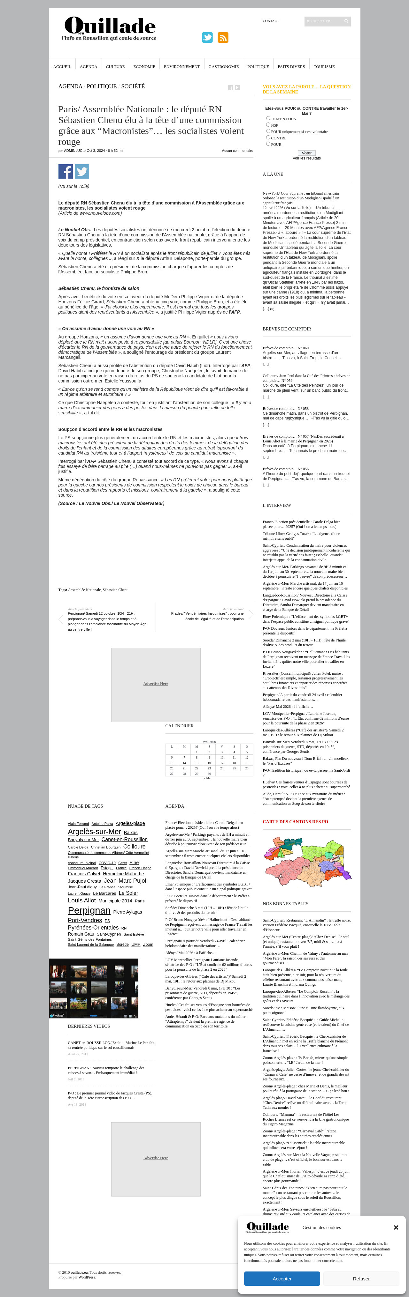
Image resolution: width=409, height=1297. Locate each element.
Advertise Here (155, 683)
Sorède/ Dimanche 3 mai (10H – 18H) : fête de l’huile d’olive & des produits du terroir (304, 642)
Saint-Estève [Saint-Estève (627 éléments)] (134, 934)
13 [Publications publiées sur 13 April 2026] (172, 763)
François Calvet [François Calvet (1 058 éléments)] (84, 873)
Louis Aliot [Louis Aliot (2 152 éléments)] (82, 900)
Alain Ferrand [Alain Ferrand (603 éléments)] (78, 824)
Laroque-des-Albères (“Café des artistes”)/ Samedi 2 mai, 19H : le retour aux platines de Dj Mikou (303, 732)
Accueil (62, 66)
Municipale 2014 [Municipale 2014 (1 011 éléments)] (115, 900)
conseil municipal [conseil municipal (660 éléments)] (82, 863)
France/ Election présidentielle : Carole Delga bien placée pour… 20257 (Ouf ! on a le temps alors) (302, 524)
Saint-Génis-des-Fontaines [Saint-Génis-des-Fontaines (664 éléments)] (90, 939)
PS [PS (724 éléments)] (107, 921)
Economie (144, 66)
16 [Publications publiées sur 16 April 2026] (209, 763)
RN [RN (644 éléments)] (124, 928)
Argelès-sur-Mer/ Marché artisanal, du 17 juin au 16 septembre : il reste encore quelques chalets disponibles (305, 585)
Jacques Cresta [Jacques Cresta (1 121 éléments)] (84, 881)
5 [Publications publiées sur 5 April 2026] (247, 752)
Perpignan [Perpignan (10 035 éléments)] (89, 910)
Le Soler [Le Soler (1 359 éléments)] (128, 893)
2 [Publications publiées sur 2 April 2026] (209, 752)
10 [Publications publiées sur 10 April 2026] (221, 757)
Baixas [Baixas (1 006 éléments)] (131, 832)
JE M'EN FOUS (283, 119)
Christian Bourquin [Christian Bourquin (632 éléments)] (106, 847)
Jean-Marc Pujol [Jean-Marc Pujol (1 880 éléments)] (125, 880)
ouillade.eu (79, 1272)
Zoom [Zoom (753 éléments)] (148, 944)
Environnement (182, 66)
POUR (276, 144)
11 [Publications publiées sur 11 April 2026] (234, 757)
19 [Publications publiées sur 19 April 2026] (246, 763)
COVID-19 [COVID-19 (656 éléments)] (107, 863)
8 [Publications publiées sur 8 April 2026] (196, 757)
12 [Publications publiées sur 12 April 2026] (246, 757)
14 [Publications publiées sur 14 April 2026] (184, 763)
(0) (272, 309)
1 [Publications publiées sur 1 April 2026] (196, 752)
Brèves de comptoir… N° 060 (286, 348)
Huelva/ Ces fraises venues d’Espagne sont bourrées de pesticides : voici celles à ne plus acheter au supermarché (306, 784)
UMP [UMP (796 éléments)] (135, 944)
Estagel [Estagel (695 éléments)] (107, 868)
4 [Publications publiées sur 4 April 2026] (234, 752)
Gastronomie (224, 66)
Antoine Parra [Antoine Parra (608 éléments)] (102, 824)
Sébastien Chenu (115, 590)
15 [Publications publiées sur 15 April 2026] (196, 763)
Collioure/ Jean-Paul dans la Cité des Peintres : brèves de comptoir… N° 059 (307, 378)
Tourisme (324, 66)
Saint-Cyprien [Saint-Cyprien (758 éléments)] (109, 934)
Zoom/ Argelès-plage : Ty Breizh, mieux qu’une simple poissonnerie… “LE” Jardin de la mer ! (305, 1060)
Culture (115, 66)
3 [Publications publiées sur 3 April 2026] (222, 752)
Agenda (88, 66)
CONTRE (279, 138)
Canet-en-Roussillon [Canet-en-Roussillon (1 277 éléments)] (125, 839)
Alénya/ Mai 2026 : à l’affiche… (288, 706)
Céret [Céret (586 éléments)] (122, 863)
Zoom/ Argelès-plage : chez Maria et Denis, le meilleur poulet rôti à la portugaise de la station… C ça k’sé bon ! (306, 1088)
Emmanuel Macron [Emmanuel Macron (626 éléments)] (83, 868)
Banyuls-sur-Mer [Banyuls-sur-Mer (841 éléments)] (83, 839)
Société (133, 86)
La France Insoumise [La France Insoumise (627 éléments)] (116, 887)
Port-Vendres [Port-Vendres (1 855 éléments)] (85, 920)
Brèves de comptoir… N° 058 (286, 408)
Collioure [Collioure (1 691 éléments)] (134, 846)
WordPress (87, 1277)
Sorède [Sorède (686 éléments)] (123, 944)
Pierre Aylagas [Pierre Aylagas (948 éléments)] (127, 912)
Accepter (282, 1278)
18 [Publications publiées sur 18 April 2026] (234, 763)
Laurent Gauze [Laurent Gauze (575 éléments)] (79, 893)
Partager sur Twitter (82, 171)
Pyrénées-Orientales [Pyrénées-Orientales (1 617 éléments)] (93, 927)
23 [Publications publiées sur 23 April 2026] (209, 768)
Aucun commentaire (237, 150)
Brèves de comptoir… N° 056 (286, 469)
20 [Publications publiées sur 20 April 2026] (172, 768)
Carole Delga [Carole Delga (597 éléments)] (78, 847)
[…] (266, 309)
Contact (271, 21)
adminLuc (73, 150)
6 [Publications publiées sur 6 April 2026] (172, 757)
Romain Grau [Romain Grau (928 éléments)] (81, 934)
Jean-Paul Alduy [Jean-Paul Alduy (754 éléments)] (82, 887)
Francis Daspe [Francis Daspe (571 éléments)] (140, 868)
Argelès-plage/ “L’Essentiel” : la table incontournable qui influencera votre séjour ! (304, 1145)
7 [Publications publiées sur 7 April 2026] (184, 757)
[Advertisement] (156, 523)
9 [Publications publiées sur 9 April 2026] (209, 757)
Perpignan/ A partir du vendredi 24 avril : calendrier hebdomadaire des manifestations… (303, 697)
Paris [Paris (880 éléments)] (139, 901)
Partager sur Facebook (65, 171)
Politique (258, 66)
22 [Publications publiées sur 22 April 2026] (196, 768)
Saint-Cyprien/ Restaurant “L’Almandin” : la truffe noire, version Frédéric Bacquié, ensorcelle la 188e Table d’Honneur (307, 925)
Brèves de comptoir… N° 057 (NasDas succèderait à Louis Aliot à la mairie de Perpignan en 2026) (303, 438)
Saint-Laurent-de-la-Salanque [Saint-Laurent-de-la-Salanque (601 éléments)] (91, 944)
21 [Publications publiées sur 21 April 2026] (184, 768)
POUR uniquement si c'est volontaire (299, 132)
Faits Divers (291, 66)
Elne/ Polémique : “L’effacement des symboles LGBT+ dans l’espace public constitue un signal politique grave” (306, 619)
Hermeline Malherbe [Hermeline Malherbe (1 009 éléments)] (123, 873)
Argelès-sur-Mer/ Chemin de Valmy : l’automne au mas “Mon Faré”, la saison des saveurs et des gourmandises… (305, 958)
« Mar (208, 778)
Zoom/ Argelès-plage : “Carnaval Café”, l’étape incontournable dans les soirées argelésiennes (299, 1133)
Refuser (361, 1278)
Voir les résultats (307, 158)
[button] (396, 1227)
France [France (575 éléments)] (121, 868)
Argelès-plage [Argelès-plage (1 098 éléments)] (130, 823)
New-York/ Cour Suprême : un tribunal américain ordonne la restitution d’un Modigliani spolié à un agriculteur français (301, 198)
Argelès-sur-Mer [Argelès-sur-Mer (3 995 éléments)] (94, 831)
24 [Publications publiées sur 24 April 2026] (221, 768)
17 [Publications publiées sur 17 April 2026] (221, 763)
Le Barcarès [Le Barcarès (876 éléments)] (104, 893)
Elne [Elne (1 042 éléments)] (134, 862)
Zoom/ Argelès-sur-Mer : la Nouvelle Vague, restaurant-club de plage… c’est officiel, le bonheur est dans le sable (306, 1159)
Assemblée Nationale (84, 590)
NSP (274, 125)
